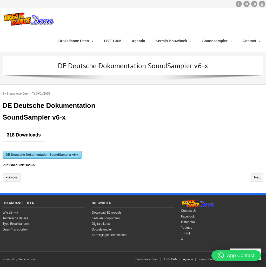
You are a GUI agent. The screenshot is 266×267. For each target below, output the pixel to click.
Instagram (188, 222)
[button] (236, 255)
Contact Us (188, 211)
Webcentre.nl (26, 259)
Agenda (188, 259)
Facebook (188, 216)
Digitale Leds (101, 224)
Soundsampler (102, 229)
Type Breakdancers (16, 224)
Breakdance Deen (18, 93)
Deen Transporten (15, 229)
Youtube (186, 227)
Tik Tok (186, 233)
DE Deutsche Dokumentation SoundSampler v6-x (42, 155)
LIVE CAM (170, 259)
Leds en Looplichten (105, 218)
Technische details (15, 218)
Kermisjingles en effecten (109, 235)
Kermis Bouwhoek (210, 259)
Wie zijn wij (10, 212)
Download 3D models (106, 212)
